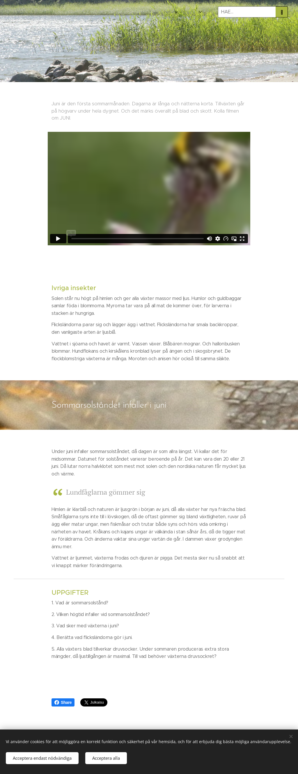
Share (63, 702)
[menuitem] (181, 12)
